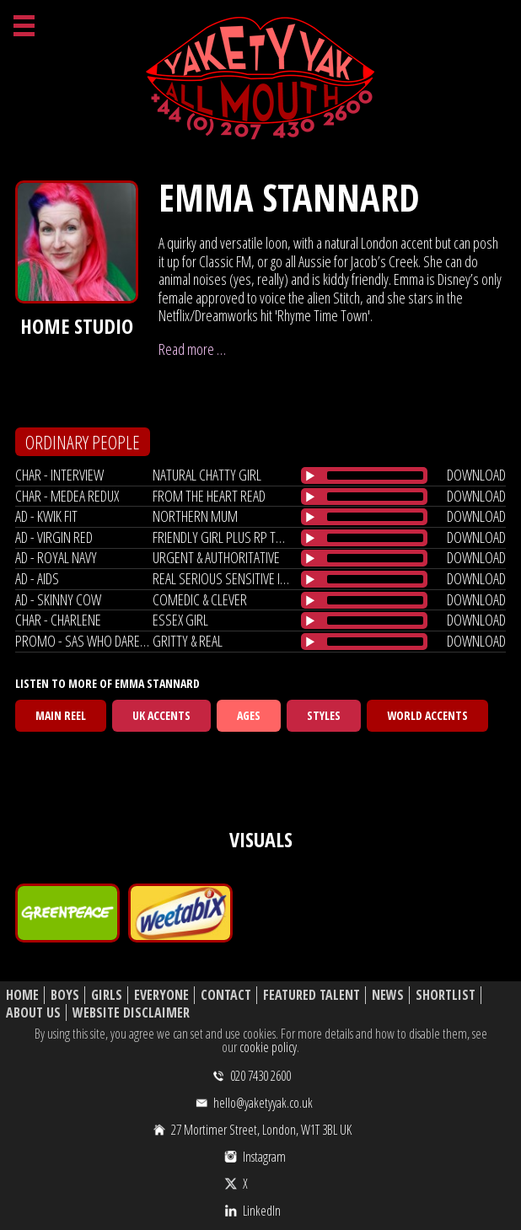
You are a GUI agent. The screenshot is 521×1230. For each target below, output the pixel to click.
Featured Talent (311, 995)
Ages (248, 715)
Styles (324, 715)
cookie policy (268, 1047)
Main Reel (60, 715)
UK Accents (161, 715)
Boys (65, 995)
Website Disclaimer (131, 1013)
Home (22, 995)
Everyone (161, 995)
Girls (106, 995)
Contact (226, 995)
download (476, 475)
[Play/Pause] (310, 475)
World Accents (427, 715)
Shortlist (445, 995)
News (388, 995)
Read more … (192, 349)
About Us (33, 1013)
